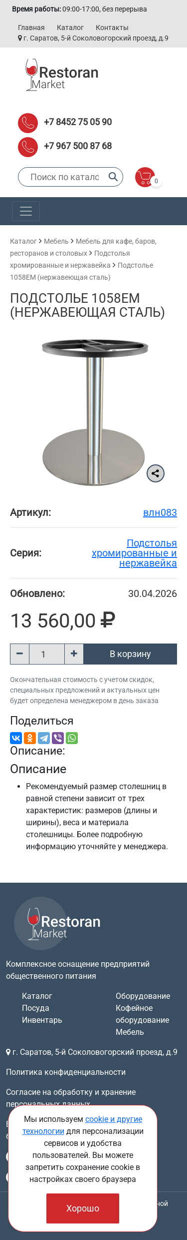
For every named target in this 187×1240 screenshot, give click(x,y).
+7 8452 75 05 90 (78, 122)
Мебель (56, 241)
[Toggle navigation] (26, 211)
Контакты (112, 28)
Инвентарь (42, 1020)
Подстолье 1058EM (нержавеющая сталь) (87, 305)
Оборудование (143, 996)
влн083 (160, 512)
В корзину (130, 654)
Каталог (70, 28)
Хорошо (82, 1208)
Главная (31, 28)
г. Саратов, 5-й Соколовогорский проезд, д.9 (93, 38)
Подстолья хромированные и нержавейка (134, 553)
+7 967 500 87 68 (78, 146)
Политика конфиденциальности (66, 1072)
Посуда (35, 1008)
